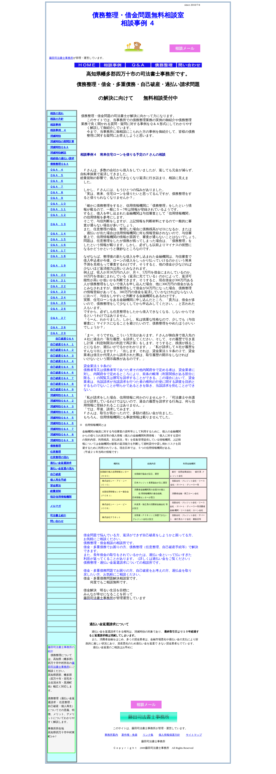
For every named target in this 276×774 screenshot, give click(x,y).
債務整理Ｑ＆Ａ (59, 163)
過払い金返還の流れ (62, 468)
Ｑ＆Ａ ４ (56, 169)
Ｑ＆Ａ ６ (56, 180)
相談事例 (55, 124)
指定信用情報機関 (60, 496)
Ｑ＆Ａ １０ (58, 203)
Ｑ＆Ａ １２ (58, 214)
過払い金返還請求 (60, 463)
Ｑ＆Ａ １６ (58, 244)
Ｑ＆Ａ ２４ (58, 297)
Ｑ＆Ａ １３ (58, 224)
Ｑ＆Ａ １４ (58, 233)
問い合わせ (56, 521)
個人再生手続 (58, 479)
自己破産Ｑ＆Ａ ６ (62, 372)
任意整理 (55, 451)
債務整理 (55, 445)
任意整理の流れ (59, 457)
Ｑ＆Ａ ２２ (58, 286)
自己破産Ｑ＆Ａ (64, 338)
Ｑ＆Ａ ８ (56, 192)
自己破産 (55, 474)
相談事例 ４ (58, 130)
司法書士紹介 (58, 515)
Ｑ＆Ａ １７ (58, 250)
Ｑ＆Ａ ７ (56, 186)
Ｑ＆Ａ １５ (58, 239)
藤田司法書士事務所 (61, 57)
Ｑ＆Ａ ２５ (58, 303)
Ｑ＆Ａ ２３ (58, 291)
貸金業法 (55, 485)
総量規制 (55, 491)
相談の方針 (56, 118)
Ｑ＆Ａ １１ (58, 209)
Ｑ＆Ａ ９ (56, 197)
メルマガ (55, 506)
